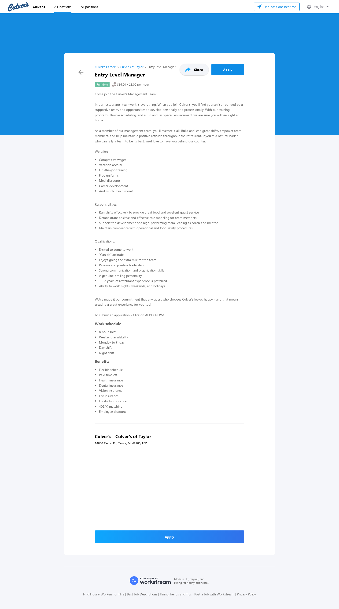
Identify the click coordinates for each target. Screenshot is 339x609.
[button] (317, 6)
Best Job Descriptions (142, 594)
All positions (89, 6)
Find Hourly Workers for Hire (103, 594)
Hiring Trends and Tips (176, 594)
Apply (227, 69)
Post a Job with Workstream (214, 594)
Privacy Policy (246, 594)
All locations (62, 6)
